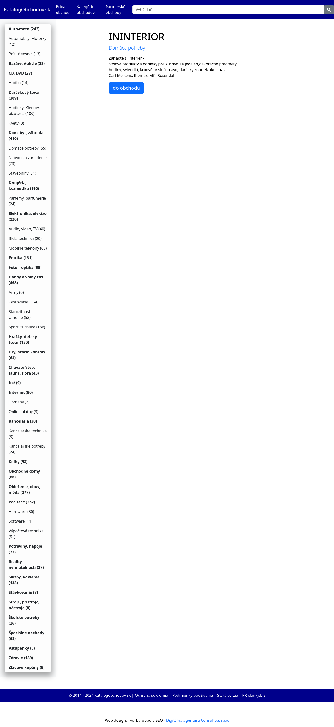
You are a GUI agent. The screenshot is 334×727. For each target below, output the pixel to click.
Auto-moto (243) (24, 28)
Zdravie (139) (21, 657)
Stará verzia (227, 695)
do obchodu (126, 88)
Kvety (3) (16, 123)
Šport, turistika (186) (27, 327)
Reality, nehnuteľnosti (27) (26, 564)
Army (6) (16, 292)
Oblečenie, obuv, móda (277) (24, 489)
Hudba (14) (18, 82)
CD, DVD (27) (20, 73)
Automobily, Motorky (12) (27, 41)
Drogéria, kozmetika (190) (24, 185)
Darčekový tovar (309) (24, 95)
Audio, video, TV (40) (27, 229)
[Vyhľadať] (228, 9)
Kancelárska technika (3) (28, 433)
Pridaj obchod (63, 9)
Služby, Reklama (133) (24, 579)
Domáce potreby (127, 47)
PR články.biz (253, 695)
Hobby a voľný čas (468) (26, 279)
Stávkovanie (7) (23, 592)
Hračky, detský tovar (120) (23, 339)
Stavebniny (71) (22, 173)
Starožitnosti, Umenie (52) (20, 314)
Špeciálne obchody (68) (26, 635)
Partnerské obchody (115, 9)
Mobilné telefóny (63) (28, 248)
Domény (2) (19, 402)
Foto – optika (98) (25, 267)
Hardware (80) (21, 511)
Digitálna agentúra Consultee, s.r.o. (197, 720)
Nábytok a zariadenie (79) (28, 160)
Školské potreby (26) (24, 620)
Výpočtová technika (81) (26, 533)
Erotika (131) (21, 257)
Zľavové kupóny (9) (26, 667)
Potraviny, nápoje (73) (25, 549)
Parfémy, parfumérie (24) (27, 201)
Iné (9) (15, 382)
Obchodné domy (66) (24, 474)
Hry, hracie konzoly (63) (27, 354)
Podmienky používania (192, 695)
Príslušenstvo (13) (24, 53)
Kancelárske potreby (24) (27, 449)
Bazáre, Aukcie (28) (27, 63)
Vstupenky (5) (22, 648)
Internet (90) (21, 392)
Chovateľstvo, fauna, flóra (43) (24, 370)
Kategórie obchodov (86, 9)
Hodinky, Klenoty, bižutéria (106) (24, 110)
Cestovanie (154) (23, 302)
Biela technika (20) (25, 238)
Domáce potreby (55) (27, 148)
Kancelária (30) (23, 421)
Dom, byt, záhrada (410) (26, 135)
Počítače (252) (22, 502)
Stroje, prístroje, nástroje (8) (24, 604)
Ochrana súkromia (151, 695)
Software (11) (20, 521)
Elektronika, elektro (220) (28, 216)
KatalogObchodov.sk (27, 9)
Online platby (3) (23, 411)
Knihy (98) (18, 461)
